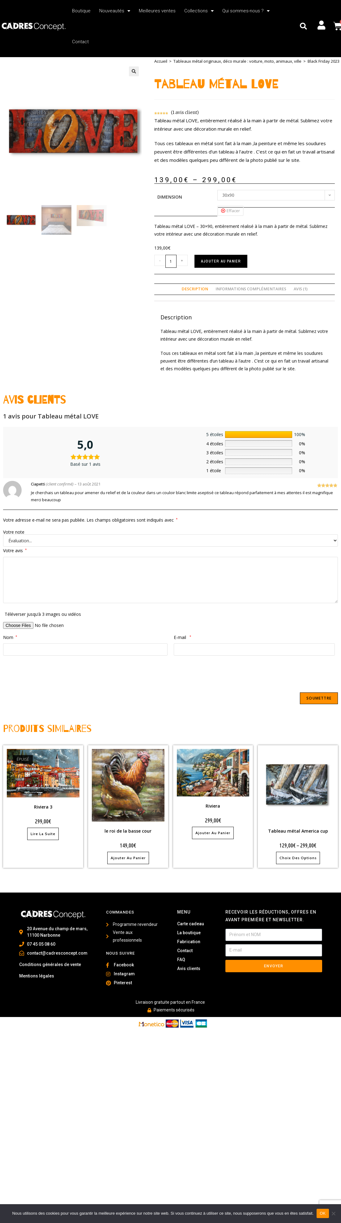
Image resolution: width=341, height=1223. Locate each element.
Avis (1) (301, 289)
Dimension (169, 197)
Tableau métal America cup (298, 831)
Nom (10, 637)
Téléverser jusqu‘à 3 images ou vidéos (43, 614)
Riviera (213, 806)
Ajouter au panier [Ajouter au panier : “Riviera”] (212, 832)
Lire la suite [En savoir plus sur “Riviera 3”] (43, 833)
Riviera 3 (43, 807)
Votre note (13, 532)
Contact (80, 41)
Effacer (233, 210)
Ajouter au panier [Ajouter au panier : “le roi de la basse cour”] (128, 857)
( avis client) (185, 112)
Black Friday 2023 (323, 61)
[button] (303, 26)
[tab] (194, 289)
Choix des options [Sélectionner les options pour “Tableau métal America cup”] (298, 857)
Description (194, 289)
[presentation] (50, 674)
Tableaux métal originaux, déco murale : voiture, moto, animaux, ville (237, 61)
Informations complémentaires (250, 289)
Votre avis (15, 550)
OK (323, 1213)
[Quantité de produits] (171, 261)
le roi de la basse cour (127, 831)
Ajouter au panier (221, 261)
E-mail (182, 637)
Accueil (160, 61)
